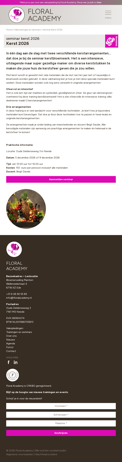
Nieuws (10, 339)
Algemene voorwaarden (19, 454)
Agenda (10, 343)
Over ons (11, 335)
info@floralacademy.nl (19, 297)
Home (9, 29)
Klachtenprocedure (46, 454)
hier (99, 2)
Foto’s (10, 347)
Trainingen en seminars (19, 332)
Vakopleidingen (14, 328)
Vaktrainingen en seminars (27, 29)
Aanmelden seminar (61, 179)
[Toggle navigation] (108, 15)
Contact (11, 351)
